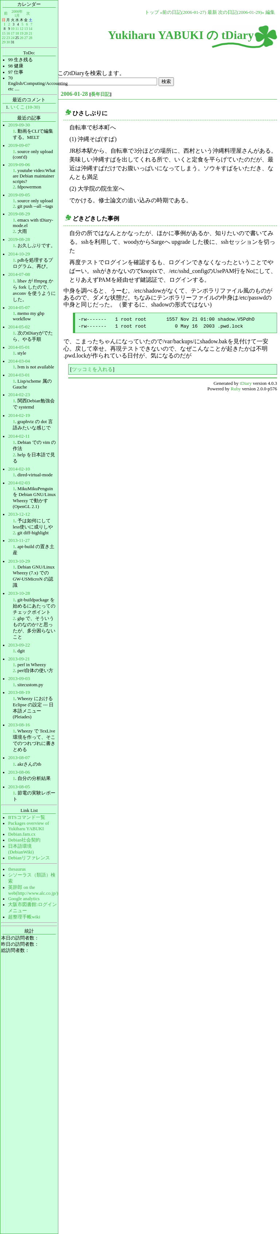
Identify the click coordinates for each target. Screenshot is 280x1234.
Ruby (236, 388)
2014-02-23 (19, 394)
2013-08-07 (19, 757)
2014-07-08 (19, 274)
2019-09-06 (19, 164)
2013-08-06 (19, 772)
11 (17, 29)
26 (21, 38)
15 (3, 33)
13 (26, 29)
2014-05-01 (19, 347)
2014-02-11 (19, 436)
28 (30, 38)
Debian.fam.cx (21, 834)
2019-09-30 (19, 125)
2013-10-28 (19, 593)
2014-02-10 (19, 469)
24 (12, 38)
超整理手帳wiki (24, 916)
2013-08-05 (19, 786)
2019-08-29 (19, 213)
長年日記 (100, 94)
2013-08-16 (19, 724)
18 (17, 33)
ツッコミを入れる (92, 369)
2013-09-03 (19, 678)
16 (8, 33)
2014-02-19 (19, 415)
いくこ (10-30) (25, 107)
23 (8, 38)
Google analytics (23, 898)
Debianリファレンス (29, 857)
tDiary (246, 383)
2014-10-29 (19, 254)
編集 (270, 12)
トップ (152, 12)
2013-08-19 (19, 692)
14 (30, 29)
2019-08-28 (19, 239)
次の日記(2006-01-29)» (241, 12)
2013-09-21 (19, 658)
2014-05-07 (19, 307)
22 (3, 38)
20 (26, 33)
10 (12, 29)
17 (12, 33)
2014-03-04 (19, 361)
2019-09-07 (19, 145)
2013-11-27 (19, 540)
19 (21, 33)
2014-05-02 (19, 326)
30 (8, 42)
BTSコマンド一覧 (26, 817)
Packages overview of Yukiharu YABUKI (28, 826)
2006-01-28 (74, 94)
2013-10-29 (19, 561)
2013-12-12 (19, 514)
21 (30, 33)
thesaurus (17, 869)
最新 (212, 12)
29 (3, 42)
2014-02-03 (19, 482)
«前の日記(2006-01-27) (183, 12)
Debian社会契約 (24, 840)
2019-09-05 (19, 195)
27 (26, 38)
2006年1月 (17, 13)
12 (21, 29)
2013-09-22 (19, 645)
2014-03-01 (19, 375)
